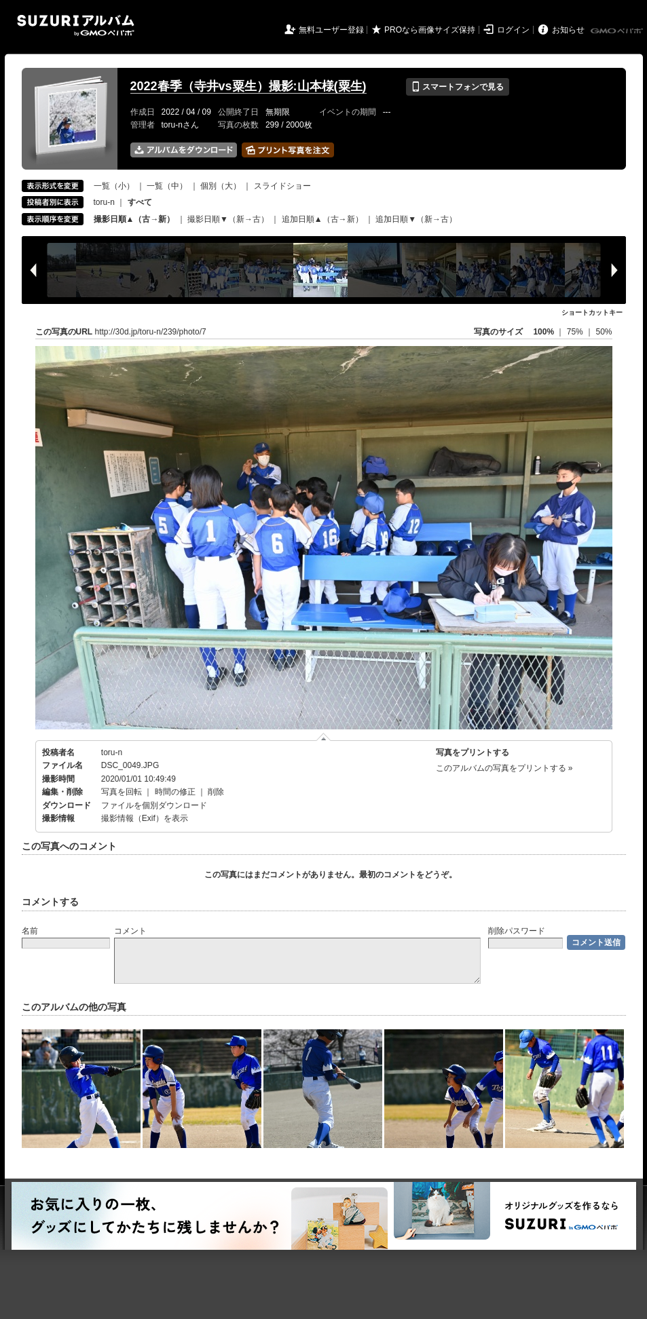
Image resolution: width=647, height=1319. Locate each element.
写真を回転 (121, 792)
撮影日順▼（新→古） (228, 219)
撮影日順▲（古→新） (134, 219)
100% (543, 332)
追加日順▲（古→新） (322, 219)
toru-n (104, 202)
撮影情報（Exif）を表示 (144, 818)
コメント (130, 931)
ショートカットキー (592, 312)
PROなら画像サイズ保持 (429, 30)
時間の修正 (175, 792)
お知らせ (568, 30)
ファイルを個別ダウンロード (154, 805)
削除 (216, 792)
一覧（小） (114, 186)
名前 (30, 931)
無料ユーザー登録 (331, 30)
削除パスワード (516, 931)
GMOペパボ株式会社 (618, 31)
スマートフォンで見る (457, 87)
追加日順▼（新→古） (416, 219)
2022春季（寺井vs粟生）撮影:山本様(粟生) (248, 86)
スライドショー (282, 186)
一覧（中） (167, 186)
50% (603, 332)
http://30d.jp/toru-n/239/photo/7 (150, 332)
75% (576, 332)
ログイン (513, 30)
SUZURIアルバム (76, 25)
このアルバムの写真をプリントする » (504, 768)
